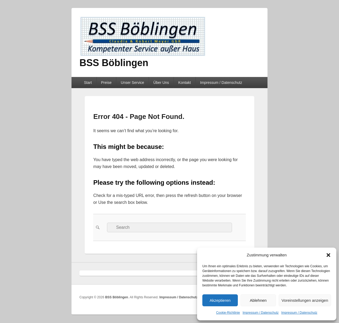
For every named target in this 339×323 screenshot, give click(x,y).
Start (88, 82)
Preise (106, 82)
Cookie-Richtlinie (228, 313)
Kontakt (184, 82)
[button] (328, 255)
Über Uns (161, 82)
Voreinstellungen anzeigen (305, 300)
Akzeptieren (219, 300)
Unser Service (132, 82)
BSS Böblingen (113, 62)
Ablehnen (258, 300)
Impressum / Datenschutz (261, 313)
